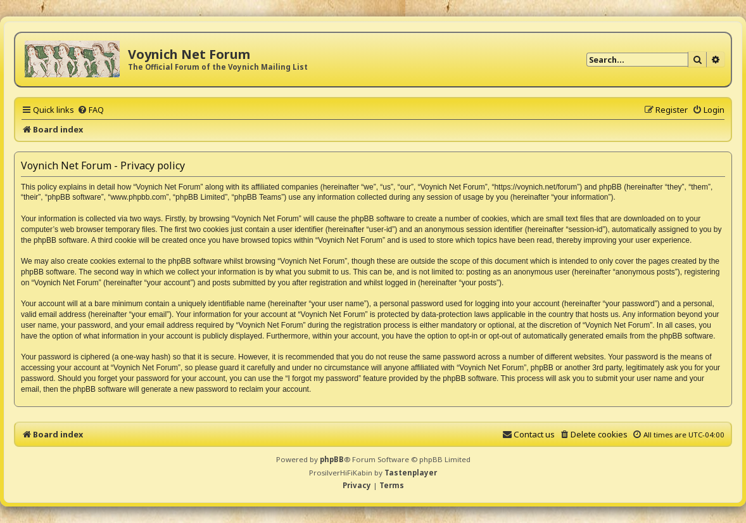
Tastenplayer (410, 472)
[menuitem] (90, 109)
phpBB (332, 459)
